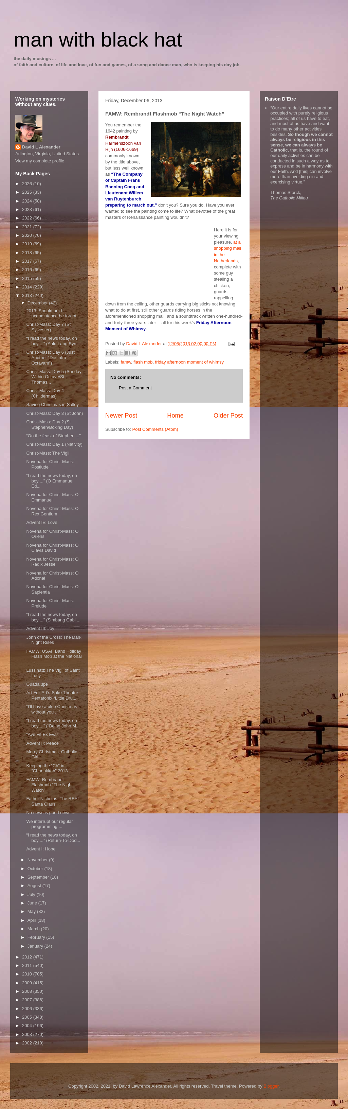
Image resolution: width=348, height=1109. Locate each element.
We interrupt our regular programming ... (49, 824)
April (33, 920)
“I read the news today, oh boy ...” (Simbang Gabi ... (53, 617)
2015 (27, 278)
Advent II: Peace (42, 743)
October (36, 868)
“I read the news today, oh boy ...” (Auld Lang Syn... (53, 341)
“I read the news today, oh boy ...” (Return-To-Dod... (53, 837)
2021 (27, 226)
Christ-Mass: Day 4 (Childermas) (45, 393)
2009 (27, 982)
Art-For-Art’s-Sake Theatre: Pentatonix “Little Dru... (52, 695)
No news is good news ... (50, 812)
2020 (27, 235)
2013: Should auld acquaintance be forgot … (54, 313)
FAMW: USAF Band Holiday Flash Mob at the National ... (53, 656)
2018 (27, 252)
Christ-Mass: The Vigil (47, 453)
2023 (27, 209)
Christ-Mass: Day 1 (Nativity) (54, 444)
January (36, 946)
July (32, 894)
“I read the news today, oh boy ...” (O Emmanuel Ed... (51, 481)
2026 (27, 183)
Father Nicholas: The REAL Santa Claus (53, 801)
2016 (27, 269)
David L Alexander (41, 146)
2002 (27, 1042)
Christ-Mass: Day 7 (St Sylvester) (48, 327)
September (39, 877)
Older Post (228, 415)
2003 (27, 1034)
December (38, 302)
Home (175, 415)
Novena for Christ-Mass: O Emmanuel (52, 497)
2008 (27, 991)
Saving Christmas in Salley (52, 404)
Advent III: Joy (40, 628)
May (32, 911)
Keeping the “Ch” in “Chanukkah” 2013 (47, 768)
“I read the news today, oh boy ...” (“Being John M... (52, 723)
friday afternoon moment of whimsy (189, 362)
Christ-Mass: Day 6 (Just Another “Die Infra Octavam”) (50, 357)
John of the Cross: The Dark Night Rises (53, 640)
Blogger (270, 1086)
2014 (27, 286)
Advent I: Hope (40, 848)
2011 (27, 965)
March (34, 928)
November (38, 859)
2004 (27, 1025)
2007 (27, 999)
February (37, 937)
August (35, 885)
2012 (27, 957)
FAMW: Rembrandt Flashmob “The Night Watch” (49, 785)
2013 (27, 295)
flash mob (142, 362)
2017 (27, 261)
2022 (27, 218)
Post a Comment (135, 387)
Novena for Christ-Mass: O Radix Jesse (52, 562)
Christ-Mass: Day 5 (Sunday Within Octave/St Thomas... (53, 377)
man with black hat (98, 39)
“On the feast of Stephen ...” (53, 435)
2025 (27, 192)
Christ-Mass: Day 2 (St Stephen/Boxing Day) (49, 424)
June (33, 902)
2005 (27, 1017)
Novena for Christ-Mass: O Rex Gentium (52, 511)
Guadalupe (37, 684)
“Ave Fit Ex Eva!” (42, 734)
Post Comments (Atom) (155, 429)
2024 (27, 201)
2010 (27, 973)
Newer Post (121, 415)
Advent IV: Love (41, 522)
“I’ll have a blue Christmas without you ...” (51, 709)
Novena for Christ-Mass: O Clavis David (52, 548)
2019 (27, 243)
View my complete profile (39, 160)
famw (126, 362)
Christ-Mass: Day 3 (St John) (54, 413)
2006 (27, 1008)
